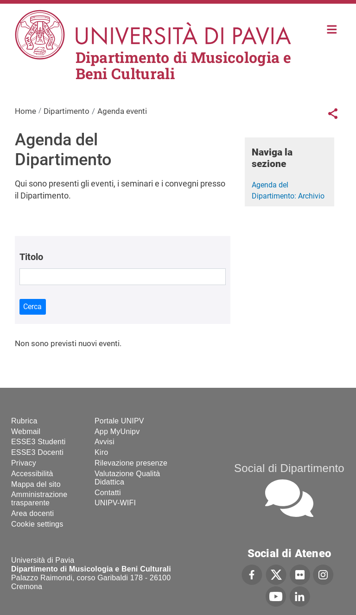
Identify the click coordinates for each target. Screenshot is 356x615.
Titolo (31, 256)
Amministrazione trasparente (39, 499)
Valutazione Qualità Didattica (127, 478)
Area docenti (32, 513)
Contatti (108, 493)
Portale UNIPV (119, 421)
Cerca (32, 306)
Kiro (101, 452)
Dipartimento (66, 111)
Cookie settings (37, 524)
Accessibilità (32, 474)
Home (332, 28)
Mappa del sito (36, 484)
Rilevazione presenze (131, 463)
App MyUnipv (117, 431)
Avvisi (104, 442)
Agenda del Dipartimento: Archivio (288, 190)
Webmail (25, 431)
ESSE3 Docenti (37, 452)
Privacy (23, 463)
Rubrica (24, 421)
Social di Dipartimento (289, 468)
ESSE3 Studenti (38, 442)
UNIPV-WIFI (115, 503)
